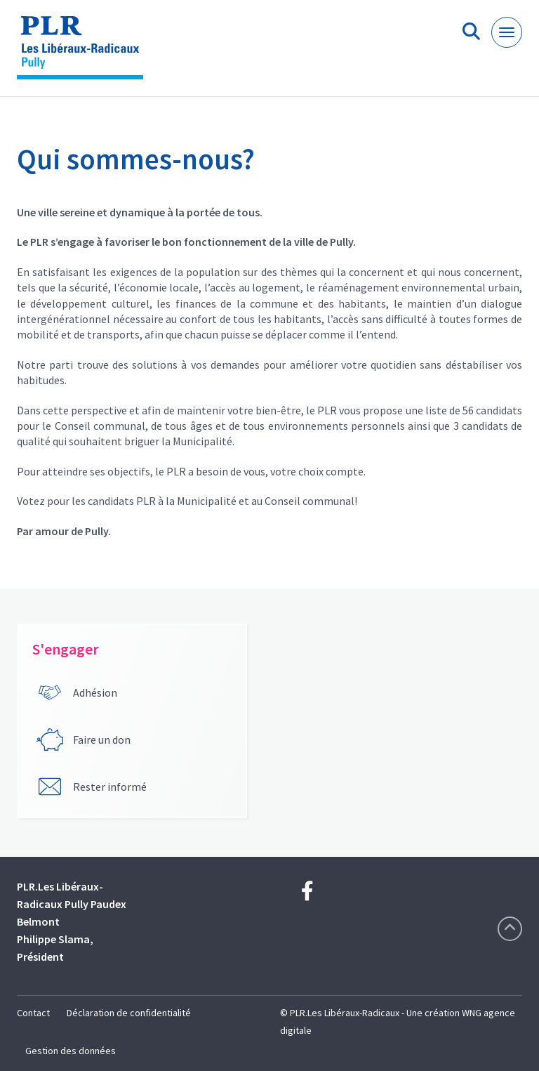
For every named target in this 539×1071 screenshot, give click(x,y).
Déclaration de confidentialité (129, 1012)
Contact (33, 1012)
